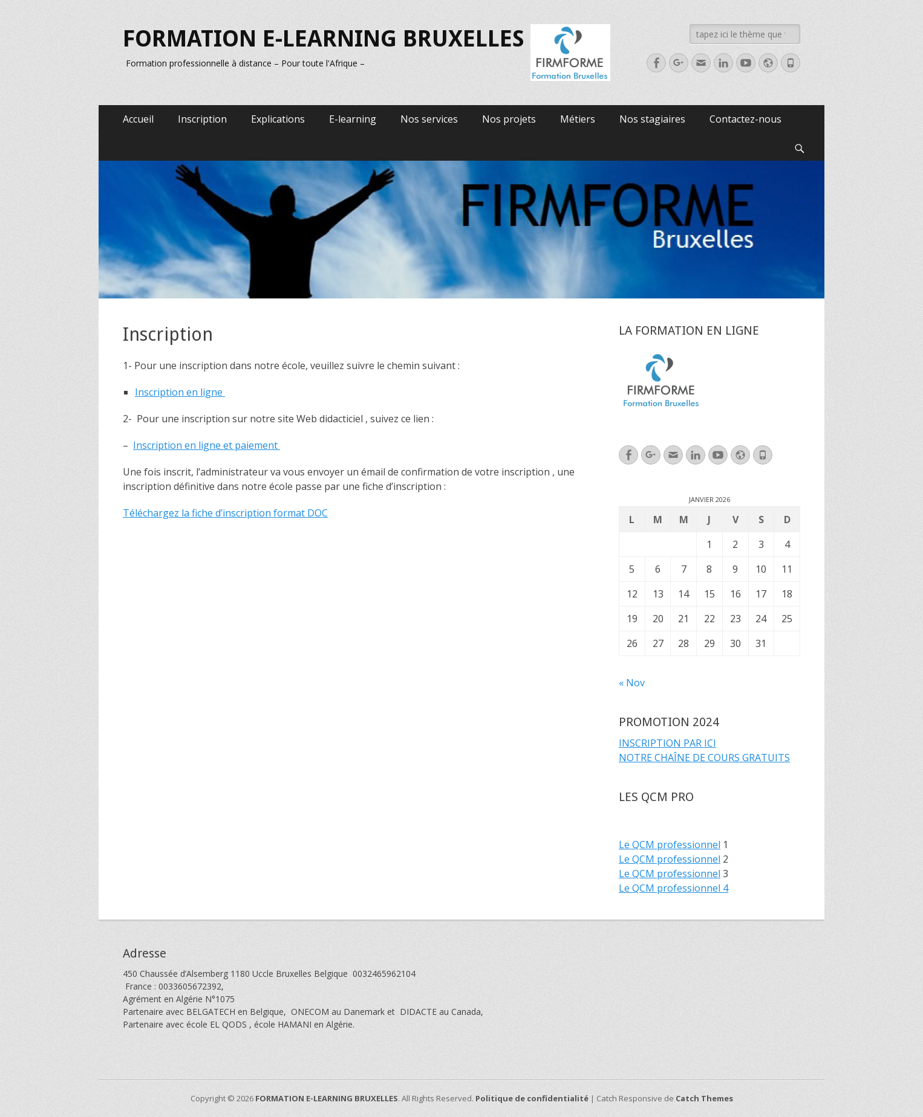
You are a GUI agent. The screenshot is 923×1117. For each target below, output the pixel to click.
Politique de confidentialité (532, 1098)
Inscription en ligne (180, 392)
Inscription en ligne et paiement (206, 445)
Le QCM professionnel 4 (673, 888)
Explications (278, 119)
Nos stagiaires (652, 119)
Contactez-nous (745, 119)
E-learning (352, 119)
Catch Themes (704, 1098)
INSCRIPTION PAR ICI (667, 743)
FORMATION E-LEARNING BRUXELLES (323, 38)
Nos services (429, 119)
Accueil (138, 119)
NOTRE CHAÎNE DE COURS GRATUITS (704, 757)
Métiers (577, 119)
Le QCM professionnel (669, 844)
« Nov (632, 682)
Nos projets (509, 119)
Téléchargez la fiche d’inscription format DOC (225, 513)
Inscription (202, 119)
